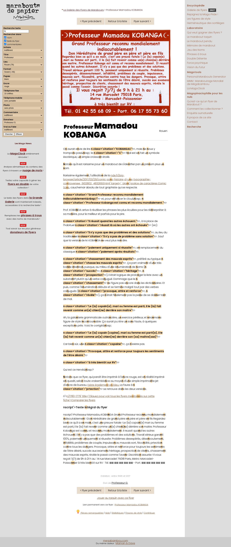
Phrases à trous (196, 54)
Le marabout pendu (199, 41)
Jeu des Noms (196, 50)
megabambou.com (115, 541)
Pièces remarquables (89, 512)
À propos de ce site (199, 117)
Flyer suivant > (142, 21)
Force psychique (197, 63)
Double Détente (197, 58)
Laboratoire (195, 28)
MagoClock (17, 153)
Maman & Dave (125, 543)
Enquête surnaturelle (200, 113)
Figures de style (133, 512)
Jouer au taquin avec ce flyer (115, 498)
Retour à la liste (117, 21)
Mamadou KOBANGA (101, 130)
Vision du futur (196, 67)
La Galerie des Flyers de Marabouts (83, 10)
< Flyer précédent (90, 21)
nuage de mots (32, 170)
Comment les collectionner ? (205, 109)
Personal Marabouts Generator (206, 77)
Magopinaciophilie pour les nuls (204, 95)
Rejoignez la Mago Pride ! (202, 14)
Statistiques (118, 512)
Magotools (194, 72)
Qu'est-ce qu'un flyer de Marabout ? (202, 103)
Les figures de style (198, 19)
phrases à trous (31, 215)
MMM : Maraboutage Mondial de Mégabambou (205, 82)
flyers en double (18, 184)
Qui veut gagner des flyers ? (204, 32)
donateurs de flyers (23, 232)
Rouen (163, 131)
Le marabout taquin (199, 37)
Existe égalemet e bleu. (103, 385)
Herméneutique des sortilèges (205, 23)
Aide (107, 512)
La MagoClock (196, 88)
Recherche (194, 127)
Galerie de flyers (201, 10)
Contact (192, 122)
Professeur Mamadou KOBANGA (131, 504)
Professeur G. (120, 483)
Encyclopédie (196, 5)
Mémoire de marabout (201, 45)
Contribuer (149, 512)
